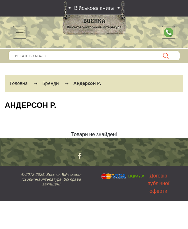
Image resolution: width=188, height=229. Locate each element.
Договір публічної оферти (159, 183)
